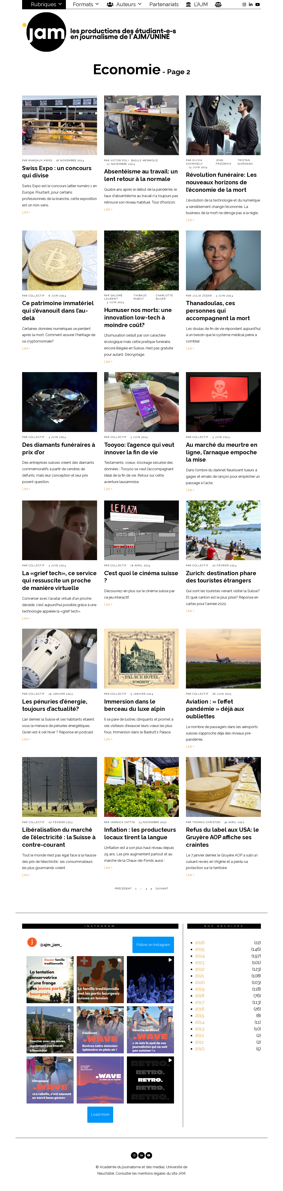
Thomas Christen (206, 822)
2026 (200, 942)
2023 (199, 962)
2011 (199, 1042)
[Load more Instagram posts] (100, 1115)
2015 (199, 1015)
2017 (199, 1002)
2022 (199, 969)
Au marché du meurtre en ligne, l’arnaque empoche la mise (221, 452)
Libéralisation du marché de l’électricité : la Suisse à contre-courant (59, 837)
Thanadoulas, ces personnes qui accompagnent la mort (218, 311)
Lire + (26, 212)
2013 (199, 1028)
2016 (200, 1009)
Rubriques (40, 4)
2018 (199, 995)
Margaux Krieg (40, 160)
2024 (200, 956)
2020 (200, 982)
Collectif (37, 295)
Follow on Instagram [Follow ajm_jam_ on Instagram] (153, 945)
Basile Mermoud (144, 160)
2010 (200, 1048)
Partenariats (164, 4)
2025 (200, 949)
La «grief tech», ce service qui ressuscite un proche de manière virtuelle (59, 581)
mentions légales (152, 1173)
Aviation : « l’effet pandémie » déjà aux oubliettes (215, 709)
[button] (50, 979)
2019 (200, 989)
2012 (199, 1035)
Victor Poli (120, 160)
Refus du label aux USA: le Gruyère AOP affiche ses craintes (222, 837)
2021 (199, 975)
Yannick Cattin (123, 822)
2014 (200, 1022)
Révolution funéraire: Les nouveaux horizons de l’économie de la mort (221, 182)
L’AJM (197, 4)
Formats (82, 4)
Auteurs (121, 4)
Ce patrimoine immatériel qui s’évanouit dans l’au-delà (58, 311)
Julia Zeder (202, 295)
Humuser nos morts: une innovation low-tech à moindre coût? (138, 317)
